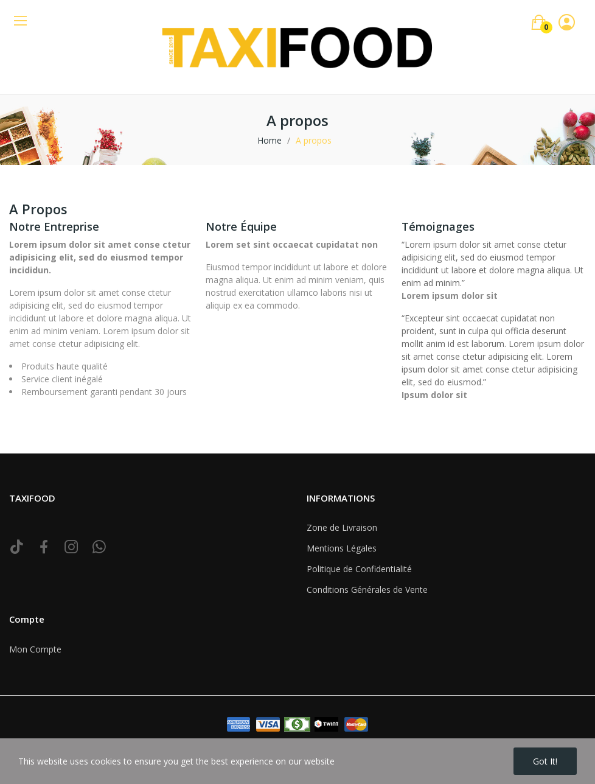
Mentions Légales (342, 548)
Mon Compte (35, 649)
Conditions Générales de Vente (367, 589)
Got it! (545, 761)
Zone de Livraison (342, 527)
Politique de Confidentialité (359, 569)
